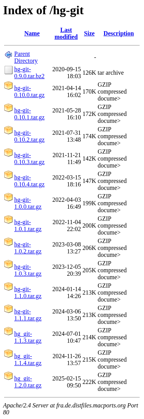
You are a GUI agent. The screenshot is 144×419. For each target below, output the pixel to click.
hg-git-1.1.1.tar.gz (27, 315)
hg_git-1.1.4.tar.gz (27, 359)
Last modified (66, 33)
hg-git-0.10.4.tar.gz (29, 181)
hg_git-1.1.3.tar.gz (27, 337)
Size (89, 33)
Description (119, 33)
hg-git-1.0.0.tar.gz (27, 203)
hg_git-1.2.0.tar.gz (27, 382)
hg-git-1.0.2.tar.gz (27, 248)
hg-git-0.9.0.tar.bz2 (29, 72)
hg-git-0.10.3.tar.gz (29, 158)
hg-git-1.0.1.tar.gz (27, 225)
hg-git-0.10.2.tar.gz (29, 136)
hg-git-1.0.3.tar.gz (27, 270)
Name (32, 33)
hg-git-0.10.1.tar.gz (29, 114)
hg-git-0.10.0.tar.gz (29, 91)
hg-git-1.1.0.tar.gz (27, 292)
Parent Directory (26, 57)
